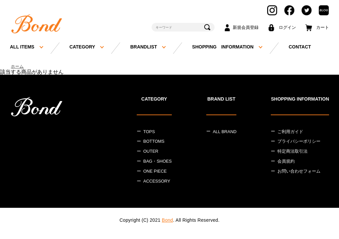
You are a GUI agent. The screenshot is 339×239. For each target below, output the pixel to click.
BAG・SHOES (157, 161)
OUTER (151, 151)
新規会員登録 (246, 27)
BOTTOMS (154, 141)
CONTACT (300, 46)
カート (322, 27)
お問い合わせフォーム (298, 171)
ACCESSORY (156, 181)
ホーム (18, 66)
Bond (167, 220)
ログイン (287, 27)
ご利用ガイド (290, 131)
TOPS (149, 131)
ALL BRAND (225, 131)
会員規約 (286, 161)
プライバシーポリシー (298, 141)
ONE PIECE (155, 171)
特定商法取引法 (292, 151)
